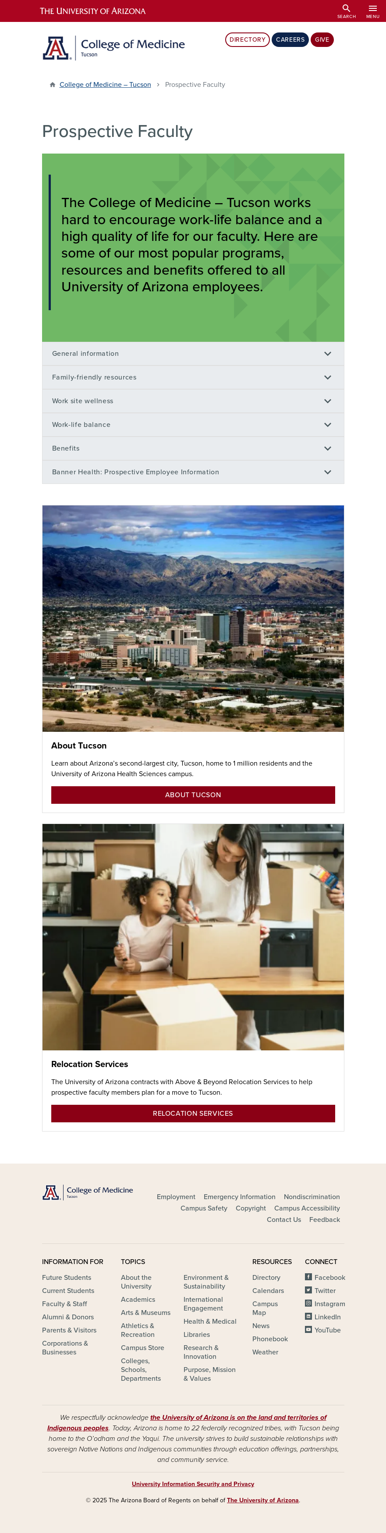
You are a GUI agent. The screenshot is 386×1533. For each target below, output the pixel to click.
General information (85, 353)
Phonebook (270, 1339)
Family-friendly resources (94, 377)
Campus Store (142, 1347)
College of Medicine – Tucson (105, 84)
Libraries (197, 1334)
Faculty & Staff (64, 1304)
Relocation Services (89, 1064)
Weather (265, 1352)
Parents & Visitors (69, 1330)
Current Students (68, 1290)
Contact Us (284, 1219)
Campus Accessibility (307, 1208)
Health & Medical (210, 1321)
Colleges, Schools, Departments (141, 1370)
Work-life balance (81, 424)
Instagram (330, 1304)
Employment (176, 1197)
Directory (248, 39)
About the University (136, 1282)
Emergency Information (240, 1197)
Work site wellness (83, 401)
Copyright (251, 1208)
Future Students (66, 1277)
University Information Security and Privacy (193, 1484)
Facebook (330, 1277)
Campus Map (265, 1308)
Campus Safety (204, 1208)
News (260, 1326)
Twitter (325, 1290)
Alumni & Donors (68, 1317)
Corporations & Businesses (65, 1348)
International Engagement (203, 1304)
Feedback (324, 1219)
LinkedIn (328, 1317)
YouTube (328, 1330)
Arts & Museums (145, 1312)
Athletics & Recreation (138, 1330)
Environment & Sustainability (206, 1282)
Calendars (268, 1290)
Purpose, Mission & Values (210, 1374)
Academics (138, 1299)
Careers (290, 39)
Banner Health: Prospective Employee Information (136, 472)
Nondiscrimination (312, 1197)
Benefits (66, 448)
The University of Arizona (263, 1500)
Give (322, 39)
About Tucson (79, 746)
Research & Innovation (201, 1352)
